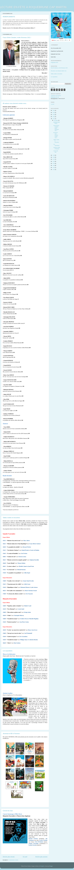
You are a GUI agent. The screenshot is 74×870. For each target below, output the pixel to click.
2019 (53, 155)
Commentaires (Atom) (13, 860)
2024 (53, 112)
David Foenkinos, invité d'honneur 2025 (59, 67)
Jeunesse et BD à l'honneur (11, 733)
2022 (53, 116)
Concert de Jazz (8, 810)
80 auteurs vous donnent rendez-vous (58, 70)
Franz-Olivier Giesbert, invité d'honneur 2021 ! (17, 37)
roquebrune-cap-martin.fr (56, 95)
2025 (53, 110)
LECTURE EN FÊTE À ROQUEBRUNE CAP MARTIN (33, 7)
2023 (53, 114)
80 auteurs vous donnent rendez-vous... (15, 103)
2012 (53, 169)
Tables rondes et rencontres (11, 517)
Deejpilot (42, 866)
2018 (53, 157)
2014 (53, 165)
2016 (53, 161)
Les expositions (7, 651)
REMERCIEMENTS (9, 16)
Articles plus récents (9, 857)
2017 (53, 159)
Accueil (25, 857)
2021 (53, 118)
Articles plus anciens (41, 857)
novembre (56, 120)
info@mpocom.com (55, 97)
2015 (53, 163)
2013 (53, 167)
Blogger (51, 866)
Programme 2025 (54, 62)
